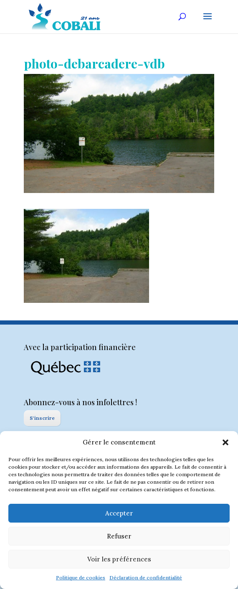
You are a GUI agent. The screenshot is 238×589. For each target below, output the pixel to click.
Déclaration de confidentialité (145, 577)
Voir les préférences (119, 559)
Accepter (119, 513)
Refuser (119, 536)
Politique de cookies (80, 577)
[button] (225, 442)
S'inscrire (42, 418)
